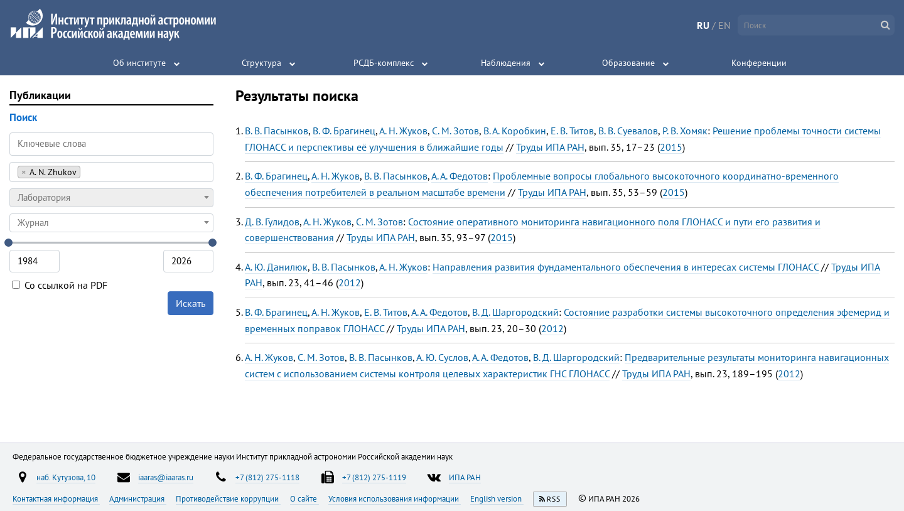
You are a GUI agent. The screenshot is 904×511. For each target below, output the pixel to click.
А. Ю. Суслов (442, 357)
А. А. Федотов (459, 175)
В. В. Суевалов (628, 130)
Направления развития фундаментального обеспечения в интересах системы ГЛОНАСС (626, 267)
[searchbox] (86, 172)
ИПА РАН (465, 477)
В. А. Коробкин (514, 130)
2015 (671, 147)
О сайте (304, 498)
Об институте (139, 62)
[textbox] (111, 198)
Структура (261, 62)
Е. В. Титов (572, 130)
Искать (190, 303)
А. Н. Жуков (403, 130)
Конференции (759, 62)
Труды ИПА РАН (550, 147)
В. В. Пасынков (276, 130)
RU (703, 25)
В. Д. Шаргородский (515, 312)
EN (724, 25)
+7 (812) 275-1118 (267, 477)
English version (497, 498)
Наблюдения (505, 62)
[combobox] (111, 172)
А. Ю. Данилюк (276, 267)
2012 (349, 282)
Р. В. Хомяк (685, 130)
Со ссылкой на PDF (59, 285)
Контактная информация (56, 498)
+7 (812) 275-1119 (374, 477)
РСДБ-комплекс (383, 62)
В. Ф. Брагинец (344, 130)
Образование (628, 62)
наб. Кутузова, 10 (65, 477)
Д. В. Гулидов (272, 221)
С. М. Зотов (455, 130)
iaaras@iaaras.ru (165, 477)
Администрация (137, 498)
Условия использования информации (394, 498)
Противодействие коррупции (228, 498)
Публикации (40, 95)
